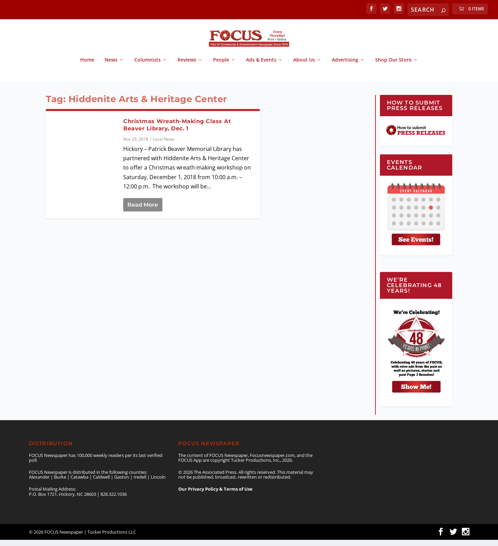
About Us (304, 66)
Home (87, 66)
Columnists (147, 66)
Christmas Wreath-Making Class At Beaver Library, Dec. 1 (177, 131)
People (221, 66)
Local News (163, 145)
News (111, 66)
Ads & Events (261, 66)
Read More (142, 211)
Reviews (187, 66)
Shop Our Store (393, 66)
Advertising (345, 66)
